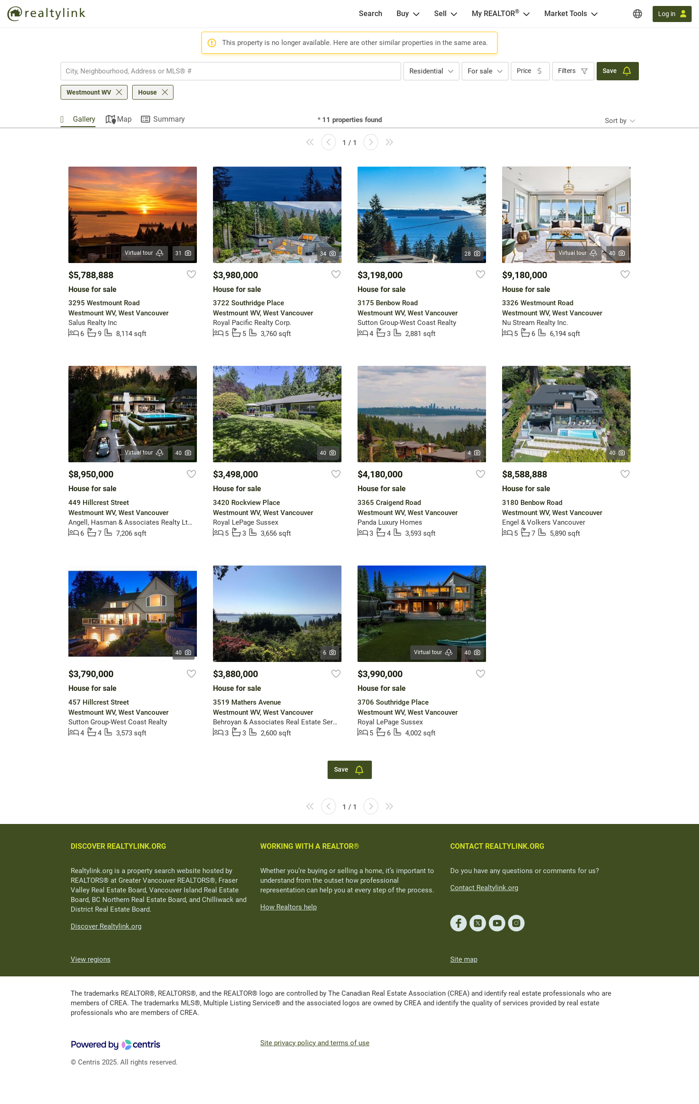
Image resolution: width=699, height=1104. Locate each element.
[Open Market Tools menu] (594, 13)
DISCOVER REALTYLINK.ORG (118, 846)
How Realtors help (288, 907)
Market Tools (565, 13)
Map (124, 119)
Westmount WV (89, 92)
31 (183, 253)
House (147, 92)
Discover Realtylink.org (106, 926)
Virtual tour (144, 253)
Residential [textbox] (426, 71)
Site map (463, 959)
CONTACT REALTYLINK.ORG (497, 846)
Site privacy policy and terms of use (314, 1043)
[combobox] (231, 71)
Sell (440, 13)
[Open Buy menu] (416, 13)
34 (328, 254)
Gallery (84, 119)
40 (617, 253)
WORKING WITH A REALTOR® (309, 846)
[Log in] (672, 14)
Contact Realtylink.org (484, 888)
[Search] (370, 14)
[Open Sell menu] (454, 13)
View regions (91, 959)
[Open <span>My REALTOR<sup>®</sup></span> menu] (526, 13)
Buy (403, 13)
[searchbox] (225, 71)
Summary (169, 119)
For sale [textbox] (480, 71)
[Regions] (637, 14)
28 (472, 254)
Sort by (615, 121)
